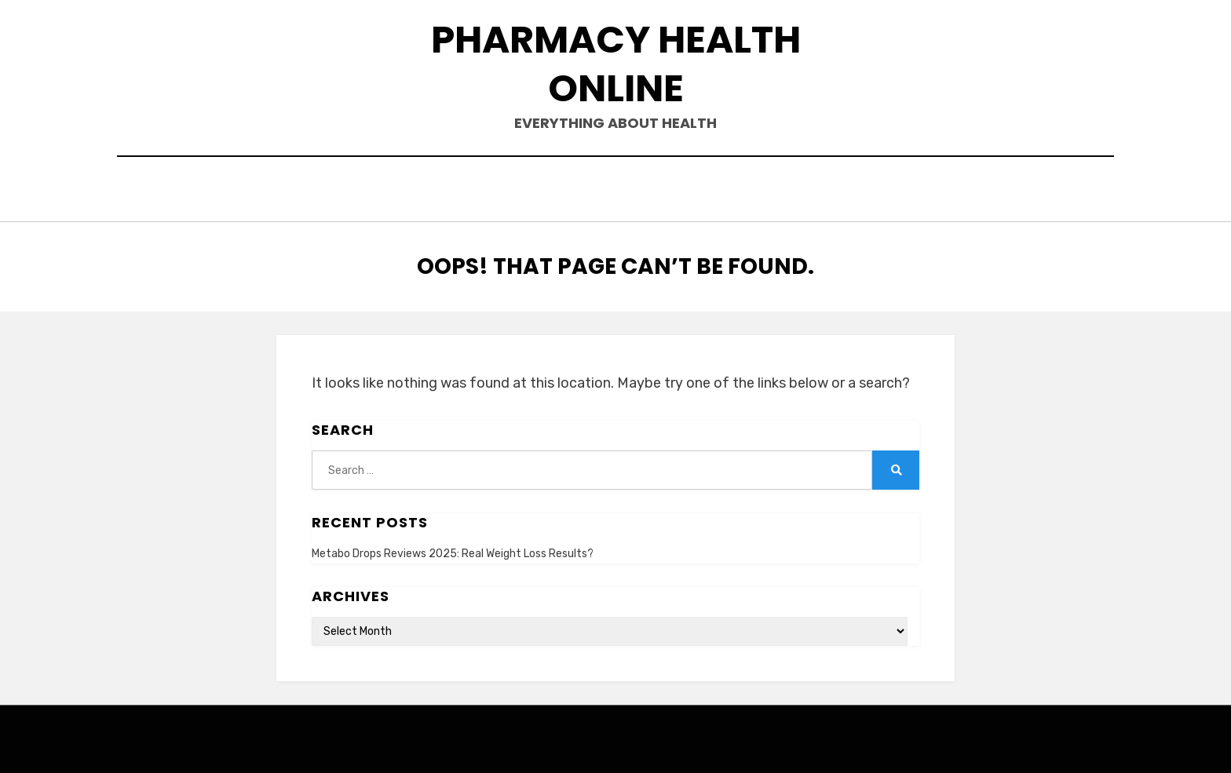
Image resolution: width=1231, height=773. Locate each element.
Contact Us (537, 191)
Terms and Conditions (808, 191)
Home (364, 191)
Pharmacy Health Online (616, 64)
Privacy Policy (655, 191)
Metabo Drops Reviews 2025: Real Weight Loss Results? (453, 549)
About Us (439, 191)
